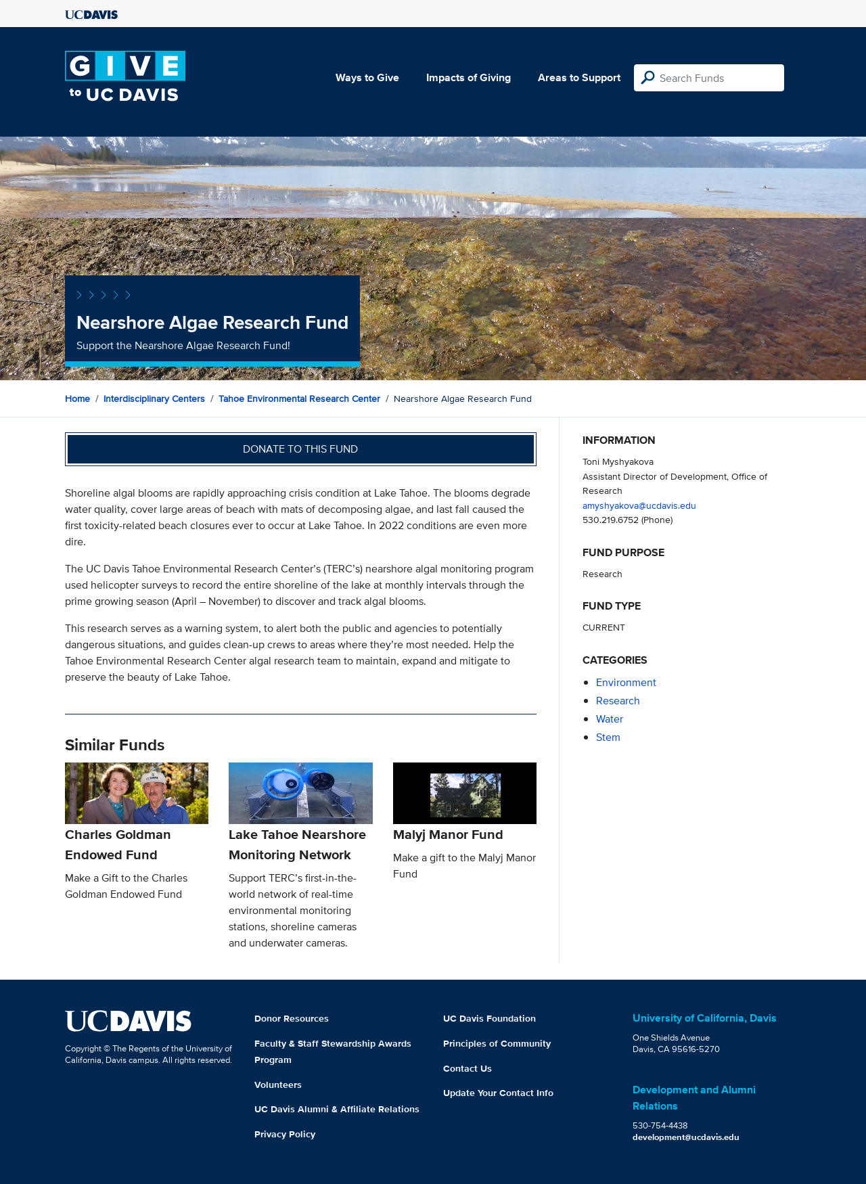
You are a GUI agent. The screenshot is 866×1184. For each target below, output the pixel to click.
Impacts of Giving (468, 77)
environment (626, 682)
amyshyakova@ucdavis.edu (639, 505)
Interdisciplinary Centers (154, 398)
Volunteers (278, 1084)
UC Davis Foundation (489, 1018)
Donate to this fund (300, 449)
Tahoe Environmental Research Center (299, 398)
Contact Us (467, 1068)
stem (608, 737)
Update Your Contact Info (498, 1092)
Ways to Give (367, 77)
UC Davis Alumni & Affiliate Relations (336, 1109)
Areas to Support (579, 77)
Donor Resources (291, 1018)
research (618, 700)
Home (77, 398)
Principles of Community (497, 1043)
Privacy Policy (284, 1134)
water (609, 719)
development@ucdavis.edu (686, 1137)
